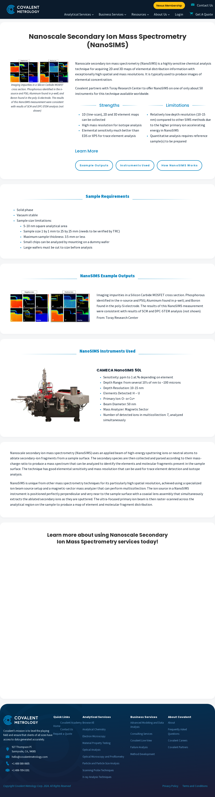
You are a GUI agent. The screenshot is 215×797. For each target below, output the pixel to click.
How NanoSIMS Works (179, 165)
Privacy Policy (170, 786)
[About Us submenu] (169, 14)
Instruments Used (135, 165)
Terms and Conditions (194, 786)
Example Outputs (94, 165)
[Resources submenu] (148, 14)
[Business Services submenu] (125, 14)
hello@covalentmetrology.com (30, 756)
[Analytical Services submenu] (93, 14)
